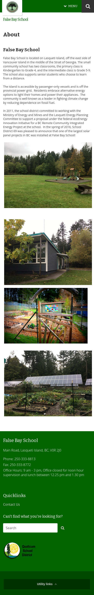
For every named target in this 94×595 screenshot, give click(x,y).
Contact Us (11, 504)
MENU (72, 6)
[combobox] (30, 528)
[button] (64, 528)
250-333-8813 (24, 459)
